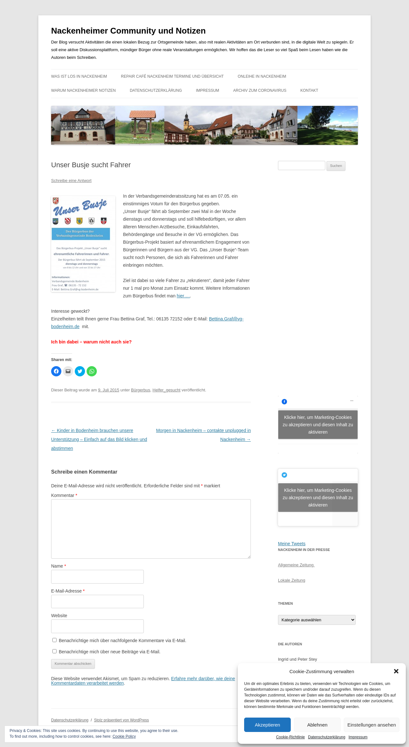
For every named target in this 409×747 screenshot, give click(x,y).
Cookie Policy (124, 736)
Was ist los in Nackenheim (79, 76)
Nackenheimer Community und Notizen (128, 30)
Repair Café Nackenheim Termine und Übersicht (172, 76)
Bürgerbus (140, 390)
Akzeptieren (267, 724)
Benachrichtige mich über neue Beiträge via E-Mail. (109, 651)
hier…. (183, 295)
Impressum (358, 737)
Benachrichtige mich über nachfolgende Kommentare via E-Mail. (122, 640)
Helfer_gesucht (166, 390)
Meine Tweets (291, 543)
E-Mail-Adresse (68, 591)
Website (59, 615)
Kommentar (64, 495)
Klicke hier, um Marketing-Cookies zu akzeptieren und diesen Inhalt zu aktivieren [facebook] (318, 424)
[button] (396, 671)
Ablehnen (317, 724)
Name (58, 566)
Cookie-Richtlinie (290, 737)
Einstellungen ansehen (371, 724)
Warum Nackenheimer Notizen (83, 90)
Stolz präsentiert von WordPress (121, 720)
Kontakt (309, 90)
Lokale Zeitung (291, 580)
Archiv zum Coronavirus (259, 90)
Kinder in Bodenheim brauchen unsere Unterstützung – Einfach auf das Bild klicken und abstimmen (99, 439)
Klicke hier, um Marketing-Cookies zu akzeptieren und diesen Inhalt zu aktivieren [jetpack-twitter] (318, 497)
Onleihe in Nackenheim (262, 76)
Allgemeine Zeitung (296, 564)
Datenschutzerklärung (326, 737)
